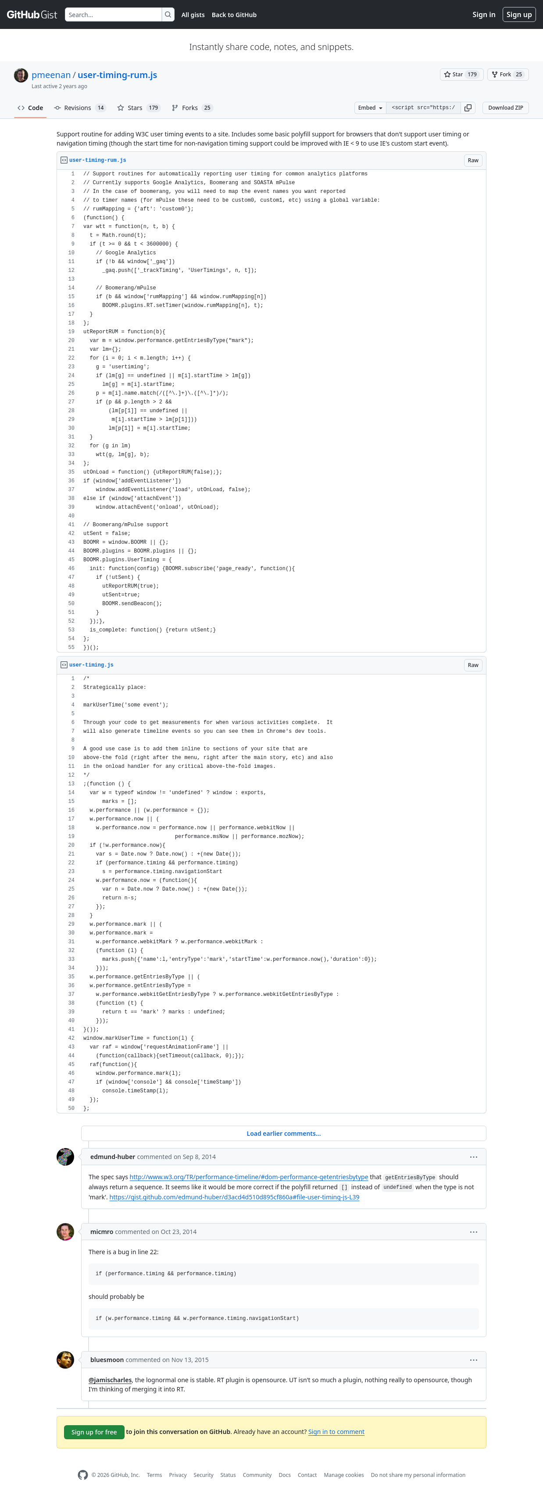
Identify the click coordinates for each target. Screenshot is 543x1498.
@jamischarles (110, 1380)
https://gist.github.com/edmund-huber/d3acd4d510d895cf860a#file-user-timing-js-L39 (234, 1197)
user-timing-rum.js (117, 75)
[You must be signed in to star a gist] (462, 74)
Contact (307, 1475)
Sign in (484, 14)
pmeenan (51, 75)
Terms (154, 1475)
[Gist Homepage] (32, 14)
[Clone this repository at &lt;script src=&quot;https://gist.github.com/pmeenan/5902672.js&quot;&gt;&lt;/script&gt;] (423, 108)
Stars (139, 107)
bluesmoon (107, 1359)
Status (228, 1475)
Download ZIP (505, 107)
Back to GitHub (234, 15)
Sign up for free (94, 1432)
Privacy (178, 1475)
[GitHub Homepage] (83, 1474)
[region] (271, 411)
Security (204, 1475)
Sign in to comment (336, 1431)
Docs (285, 1475)
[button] (468, 108)
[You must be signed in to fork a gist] (508, 74)
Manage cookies (344, 1475)
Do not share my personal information (418, 1475)
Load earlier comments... (283, 1133)
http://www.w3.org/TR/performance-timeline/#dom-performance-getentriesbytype (249, 1177)
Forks (192, 107)
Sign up (519, 14)
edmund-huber (112, 1156)
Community (257, 1475)
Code (30, 107)
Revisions (80, 107)
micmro (101, 1231)
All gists (193, 15)
